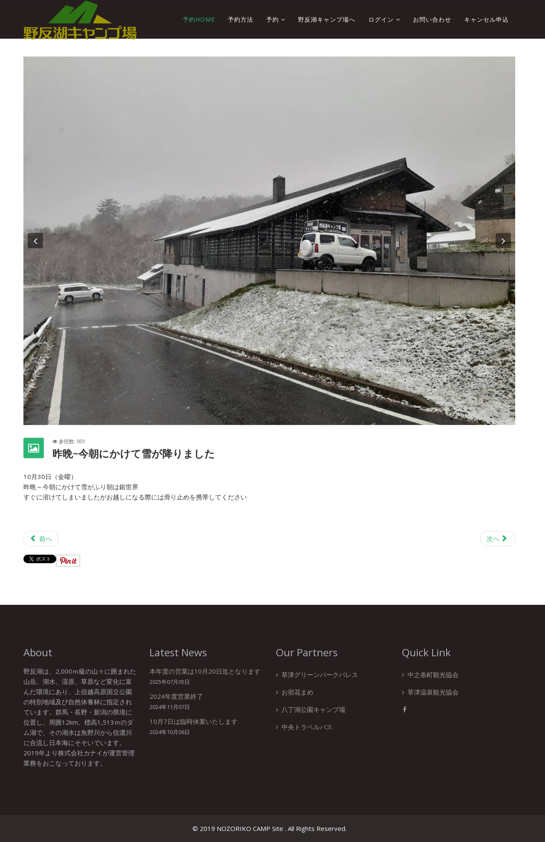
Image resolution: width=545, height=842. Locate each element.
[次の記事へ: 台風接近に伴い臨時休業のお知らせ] (497, 538)
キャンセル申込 (486, 19)
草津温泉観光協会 (433, 692)
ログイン (381, 19)
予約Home (199, 19)
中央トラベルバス (307, 727)
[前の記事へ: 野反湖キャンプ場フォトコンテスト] (40, 538)
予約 (272, 19)
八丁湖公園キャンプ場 (313, 709)
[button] (35, 240)
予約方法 (240, 19)
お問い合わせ (432, 19)
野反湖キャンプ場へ (327, 19)
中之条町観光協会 (433, 674)
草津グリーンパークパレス (319, 674)
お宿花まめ (297, 692)
